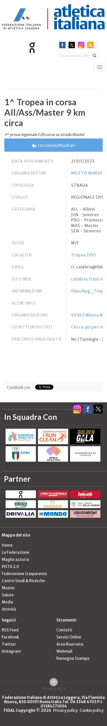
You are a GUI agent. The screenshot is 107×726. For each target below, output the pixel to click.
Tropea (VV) (83, 255)
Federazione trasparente (24, 573)
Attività (9, 609)
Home (7, 545)
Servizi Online (68, 637)
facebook (62, 45)
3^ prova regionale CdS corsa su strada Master (44, 134)
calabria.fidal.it (87, 279)
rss (90, 45)
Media (7, 602)
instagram (81, 45)
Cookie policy (91, 710)
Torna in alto (53, 688)
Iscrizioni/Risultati (56, 145)
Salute (8, 595)
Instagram (11, 651)
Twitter (9, 644)
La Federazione (15, 552)
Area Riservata (69, 644)
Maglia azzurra (15, 559)
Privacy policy (65, 710)
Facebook (10, 637)
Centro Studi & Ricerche (23, 580)
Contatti (64, 630)
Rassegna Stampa (72, 658)
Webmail (64, 651)
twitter (72, 45)
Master (8, 587)
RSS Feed (10, 630)
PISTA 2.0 (10, 566)
